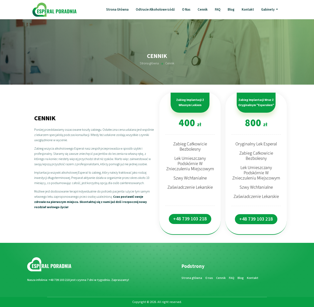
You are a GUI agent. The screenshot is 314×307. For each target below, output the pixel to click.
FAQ (217, 9)
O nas (186, 9)
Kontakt (248, 9)
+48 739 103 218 (190, 218)
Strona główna (117, 9)
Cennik (203, 9)
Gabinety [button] (268, 9)
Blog (231, 9)
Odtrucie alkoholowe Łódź (155, 9)
